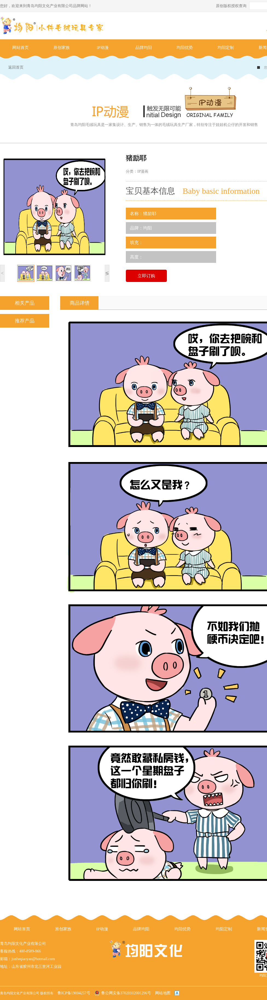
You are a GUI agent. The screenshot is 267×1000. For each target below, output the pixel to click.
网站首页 (20, 47)
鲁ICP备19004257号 (73, 993)
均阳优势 (184, 47)
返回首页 (16, 67)
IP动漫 (102, 47)
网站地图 (162, 993)
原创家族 (61, 47)
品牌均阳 (143, 47)
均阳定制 (225, 47)
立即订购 (146, 275)
